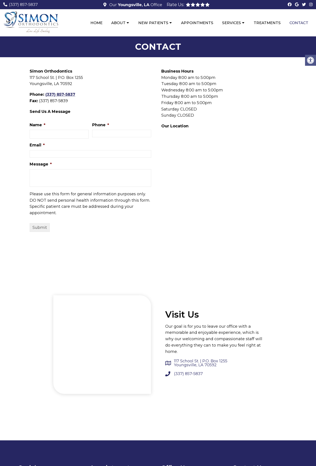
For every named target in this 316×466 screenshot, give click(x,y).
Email (37, 145)
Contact (298, 23)
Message (41, 164)
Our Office (135, 4)
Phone (100, 125)
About (118, 23)
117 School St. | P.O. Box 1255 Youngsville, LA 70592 (200, 363)
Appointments (197, 23)
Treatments (267, 23)
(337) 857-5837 (23, 4)
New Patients (153, 23)
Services (231, 23)
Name (37, 125)
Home (96, 23)
